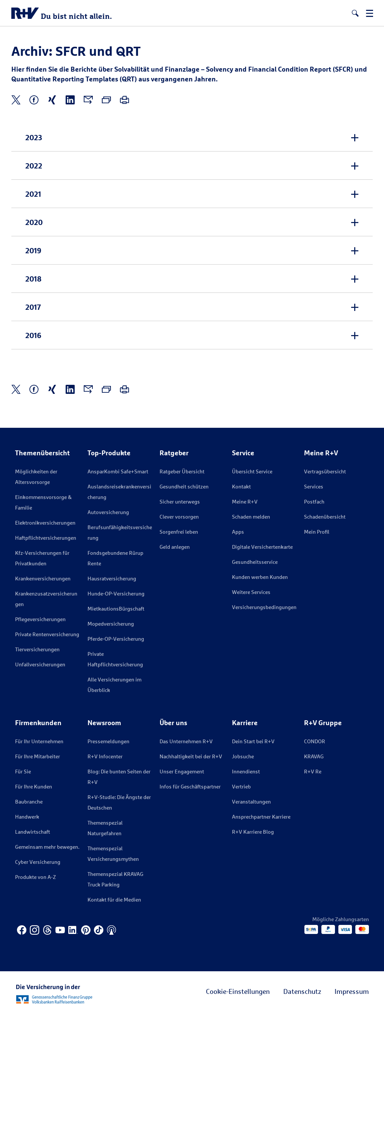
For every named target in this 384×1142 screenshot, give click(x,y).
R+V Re (312, 898)
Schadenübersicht (325, 643)
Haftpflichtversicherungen (45, 664)
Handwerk (27, 943)
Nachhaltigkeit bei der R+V (191, 883)
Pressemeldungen (108, 868)
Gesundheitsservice (255, 688)
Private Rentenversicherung (47, 761)
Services (313, 613)
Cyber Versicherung (37, 988)
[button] (355, 13)
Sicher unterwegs (180, 628)
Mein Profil (316, 658)
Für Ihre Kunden (33, 913)
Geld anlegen (175, 673)
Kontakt (241, 613)
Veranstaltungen (251, 928)
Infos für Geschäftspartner (190, 913)
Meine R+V (245, 628)
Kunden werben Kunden (260, 703)
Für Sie (23, 898)
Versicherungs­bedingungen (264, 734)
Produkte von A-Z (35, 1003)
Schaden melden (251, 643)
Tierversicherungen (37, 776)
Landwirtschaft (32, 958)
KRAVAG (314, 883)
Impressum (352, 1118)
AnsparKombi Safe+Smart (118, 598)
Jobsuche (243, 883)
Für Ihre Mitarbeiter (37, 883)
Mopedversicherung (111, 750)
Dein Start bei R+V (253, 868)
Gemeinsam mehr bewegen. (47, 973)
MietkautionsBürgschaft (116, 735)
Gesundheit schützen (184, 613)
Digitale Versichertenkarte (262, 673)
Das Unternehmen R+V (186, 868)
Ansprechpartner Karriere (261, 943)
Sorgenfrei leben (179, 658)
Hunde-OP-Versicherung (116, 720)
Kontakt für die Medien (114, 1026)
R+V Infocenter (105, 883)
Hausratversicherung (112, 705)
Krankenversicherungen (43, 705)
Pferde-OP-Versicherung (116, 765)
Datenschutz (302, 1118)
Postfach (314, 628)
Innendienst (246, 898)
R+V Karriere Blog (253, 958)
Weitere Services (251, 719)
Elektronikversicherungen (45, 649)
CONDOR (314, 868)
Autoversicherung (108, 639)
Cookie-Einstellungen (238, 1118)
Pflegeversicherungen (40, 746)
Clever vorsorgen (179, 643)
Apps (238, 658)
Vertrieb (241, 913)
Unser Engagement (182, 898)
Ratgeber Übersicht (182, 598)
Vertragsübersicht (325, 598)
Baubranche (29, 928)
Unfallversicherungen (40, 791)
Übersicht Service (252, 598)
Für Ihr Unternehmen (39, 868)
